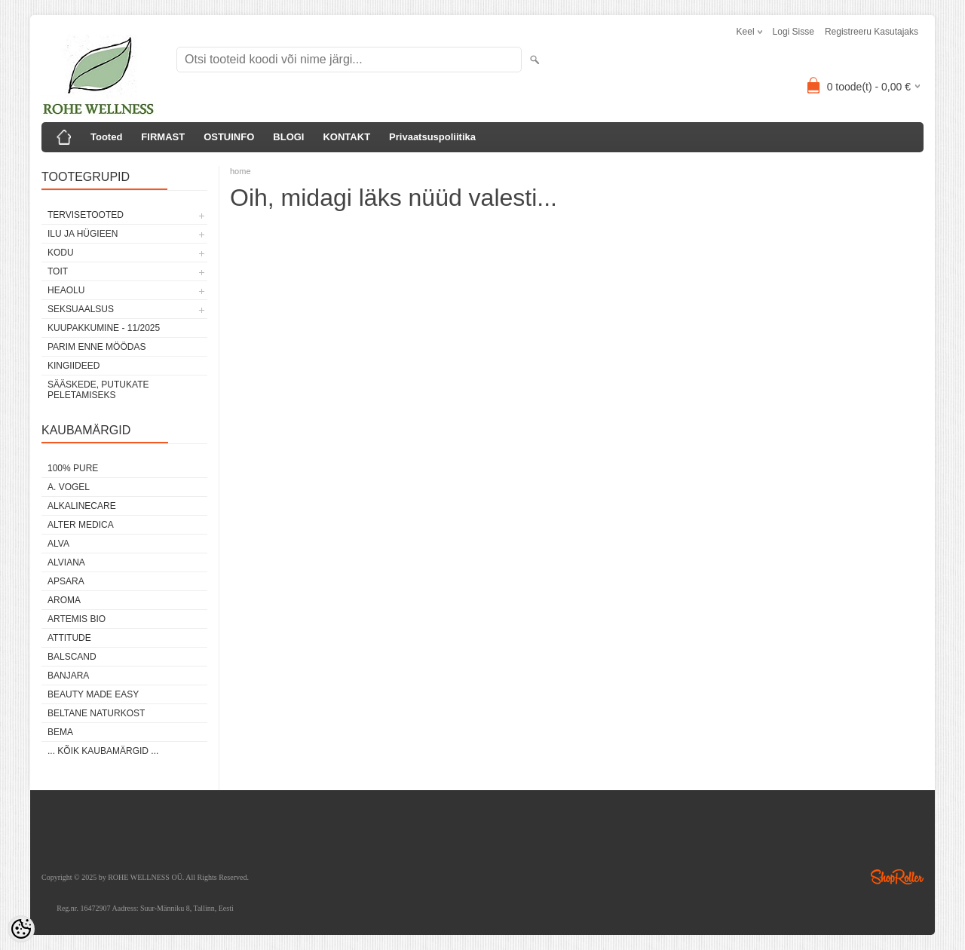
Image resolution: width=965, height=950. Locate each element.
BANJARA (68, 675)
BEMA (60, 732)
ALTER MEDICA (80, 524)
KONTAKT (346, 136)
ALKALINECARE (81, 506)
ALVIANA (66, 562)
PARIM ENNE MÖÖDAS (96, 347)
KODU (60, 252)
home (240, 171)
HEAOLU (65, 290)
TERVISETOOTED (85, 215)
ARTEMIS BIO (76, 619)
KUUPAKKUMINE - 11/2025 (103, 328)
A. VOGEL (68, 487)
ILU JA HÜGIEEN (82, 233)
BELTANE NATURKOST (96, 713)
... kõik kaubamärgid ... (102, 751)
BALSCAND (71, 656)
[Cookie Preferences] (21, 928)
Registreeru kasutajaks (871, 31)
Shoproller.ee (897, 876)
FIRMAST (163, 136)
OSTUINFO (229, 136)
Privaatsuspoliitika (432, 136)
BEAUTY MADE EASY (93, 694)
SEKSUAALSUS (80, 309)
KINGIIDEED (73, 365)
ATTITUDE (69, 638)
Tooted (106, 136)
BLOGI (288, 136)
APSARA (65, 581)
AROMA (64, 600)
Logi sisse (793, 31)
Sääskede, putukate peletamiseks (98, 389)
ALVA (58, 543)
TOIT (57, 271)
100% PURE (72, 468)
